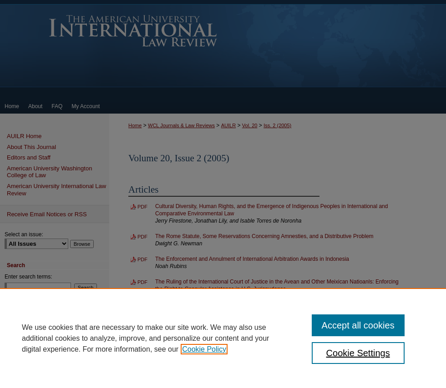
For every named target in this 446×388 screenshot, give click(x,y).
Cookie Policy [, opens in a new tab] (204, 349)
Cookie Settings (358, 353)
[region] (223, 338)
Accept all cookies (358, 325)
